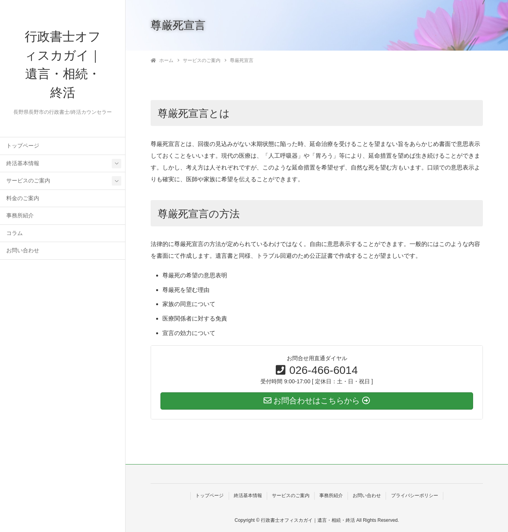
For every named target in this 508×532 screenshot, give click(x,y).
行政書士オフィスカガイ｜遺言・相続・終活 (62, 65)
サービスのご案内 (28, 181)
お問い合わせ (22, 251)
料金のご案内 (22, 199)
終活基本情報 (22, 164)
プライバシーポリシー (414, 495)
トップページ (22, 146)
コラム (14, 234)
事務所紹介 (20, 216)
